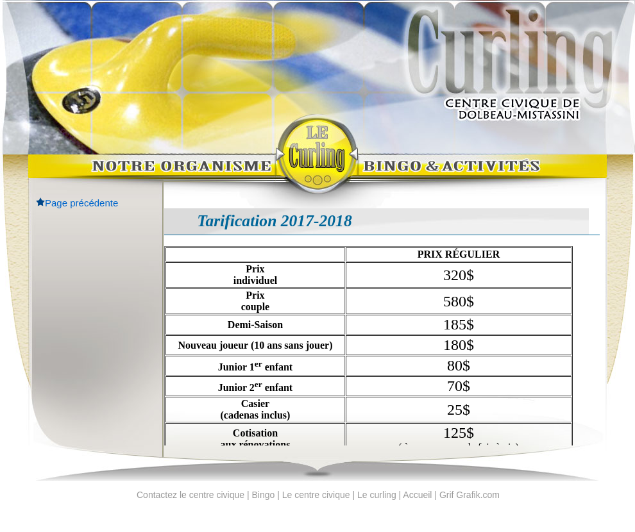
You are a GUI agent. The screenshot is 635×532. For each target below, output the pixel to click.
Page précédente (81, 202)
